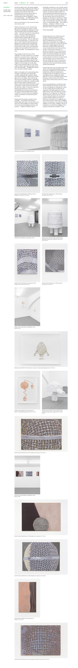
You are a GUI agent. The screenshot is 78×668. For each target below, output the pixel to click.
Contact (32, 3)
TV (28, 3)
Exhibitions (22, 3)
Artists (16, 3)
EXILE (5, 3)
